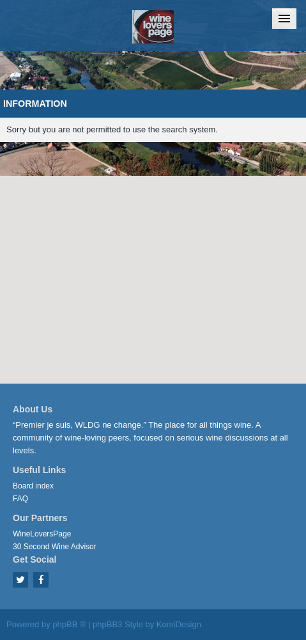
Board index (33, 485)
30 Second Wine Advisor (54, 546)
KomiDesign (179, 624)
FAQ (20, 498)
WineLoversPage (42, 533)
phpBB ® (69, 624)
